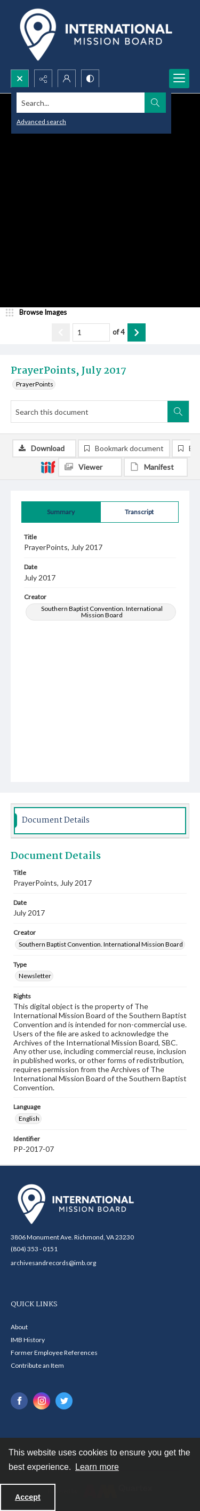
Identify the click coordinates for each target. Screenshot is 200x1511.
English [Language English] (29, 1118)
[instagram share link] (41, 1400)
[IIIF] (48, 467)
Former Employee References (54, 1353)
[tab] (61, 512)
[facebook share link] (19, 1400)
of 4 (119, 332)
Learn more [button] (97, 1466)
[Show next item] (136, 332)
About (19, 1327)
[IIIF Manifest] (156, 467)
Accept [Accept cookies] (28, 1497)
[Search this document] (89, 411)
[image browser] (40, 312)
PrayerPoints (34, 384)
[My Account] (66, 78)
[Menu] (179, 78)
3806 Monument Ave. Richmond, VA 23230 (72, 1237)
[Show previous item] (61, 332)
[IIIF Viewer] (90, 467)
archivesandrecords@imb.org (53, 1263)
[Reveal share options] (43, 78)
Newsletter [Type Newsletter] (35, 976)
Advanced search (41, 122)
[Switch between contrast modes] (90, 78)
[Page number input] (91, 332)
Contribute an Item (37, 1365)
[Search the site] (81, 102)
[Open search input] (19, 78)
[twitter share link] (64, 1400)
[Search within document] (178, 411)
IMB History (28, 1340)
